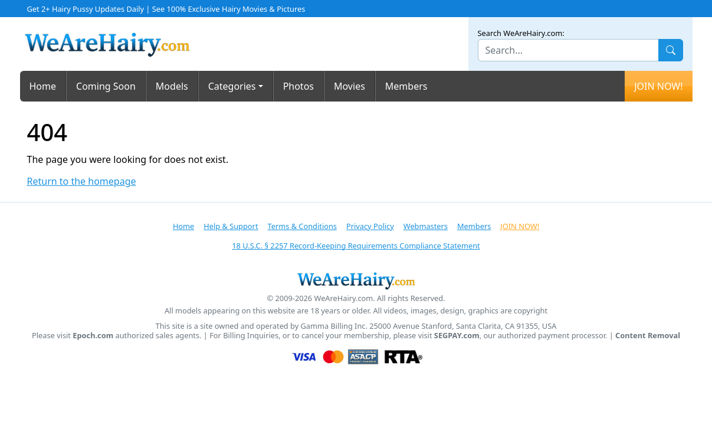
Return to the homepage (81, 181)
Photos (298, 86)
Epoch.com (93, 336)
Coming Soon (106, 86)
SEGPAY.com (457, 336)
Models (172, 86)
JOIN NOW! (658, 86)
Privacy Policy (370, 226)
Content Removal (647, 336)
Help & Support (231, 226)
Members (406, 86)
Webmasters (425, 226)
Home (43, 86)
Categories (232, 86)
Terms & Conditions (302, 226)
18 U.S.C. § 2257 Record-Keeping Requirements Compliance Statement (356, 245)
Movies (349, 86)
